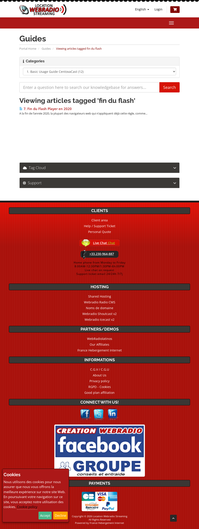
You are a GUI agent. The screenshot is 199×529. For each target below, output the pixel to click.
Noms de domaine (99, 308)
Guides (46, 49)
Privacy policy (99, 381)
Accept (45, 515)
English (142, 9)
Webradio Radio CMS (99, 302)
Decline (60, 515)
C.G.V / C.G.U (99, 369)
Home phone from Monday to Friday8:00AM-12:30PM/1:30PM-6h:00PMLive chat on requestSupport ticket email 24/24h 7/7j (100, 268)
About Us (99, 375)
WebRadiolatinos (99, 339)
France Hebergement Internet (99, 350)
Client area (99, 220)
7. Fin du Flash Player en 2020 (45, 108)
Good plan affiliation (99, 392)
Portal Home (27, 49)
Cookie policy (27, 506)
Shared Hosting (99, 296)
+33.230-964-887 (101, 254)
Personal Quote (99, 232)
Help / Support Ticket (99, 226)
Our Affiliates (99, 344)
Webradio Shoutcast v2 (99, 314)
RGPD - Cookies (99, 387)
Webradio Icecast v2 (99, 319)
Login (158, 9)
